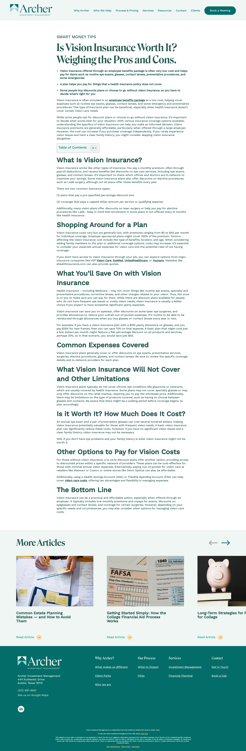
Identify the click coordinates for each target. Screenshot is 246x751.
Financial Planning (181, 675)
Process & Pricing (127, 10)
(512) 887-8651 (27, 690)
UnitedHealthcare (136, 260)
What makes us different (111, 667)
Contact (181, 10)
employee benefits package (127, 100)
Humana (158, 260)
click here (144, 734)
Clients (195, 10)
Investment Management (185, 667)
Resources (165, 10)
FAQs (141, 675)
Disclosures (136, 746)
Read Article (29, 637)
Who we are (103, 684)
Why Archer (81, 10)
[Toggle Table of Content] (92, 148)
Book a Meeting (220, 10)
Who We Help (102, 10)
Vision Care (104, 260)
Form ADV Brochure (113, 746)
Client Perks (103, 675)
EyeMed (118, 260)
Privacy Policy (125, 746)
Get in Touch (220, 667)
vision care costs (76, 480)
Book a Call (219, 675)
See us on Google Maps (33, 695)
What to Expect (148, 667)
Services (148, 10)
